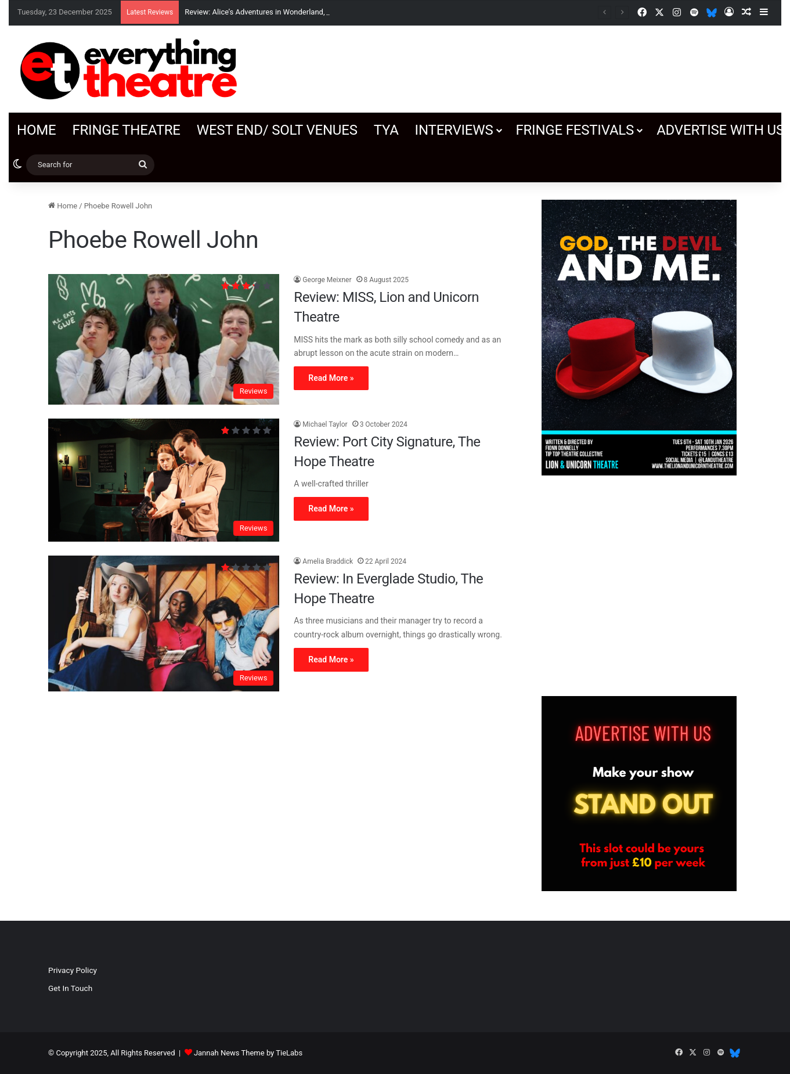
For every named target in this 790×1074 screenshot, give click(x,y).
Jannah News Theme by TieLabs (248, 1052)
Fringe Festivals (574, 130)
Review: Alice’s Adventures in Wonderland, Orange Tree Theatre (290, 12)
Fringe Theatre (126, 130)
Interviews (454, 130)
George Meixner (326, 280)
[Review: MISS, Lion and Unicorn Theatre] (163, 339)
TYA (386, 130)
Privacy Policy (72, 970)
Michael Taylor (324, 424)
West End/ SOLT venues (277, 130)
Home (36, 130)
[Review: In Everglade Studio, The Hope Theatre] (163, 623)
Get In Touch (70, 988)
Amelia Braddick (327, 561)
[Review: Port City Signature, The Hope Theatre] (163, 480)
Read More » (330, 378)
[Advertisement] (639, 585)
